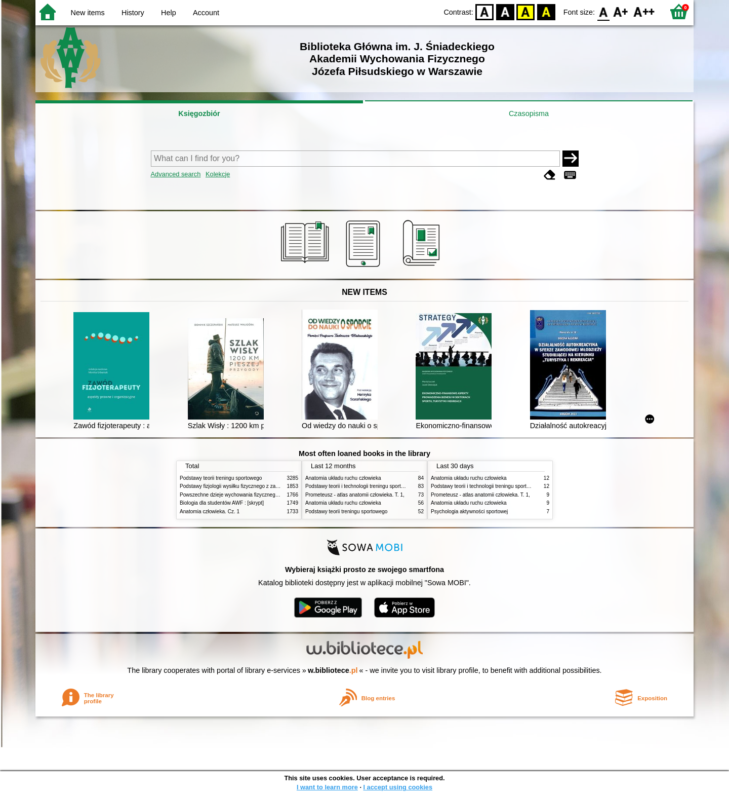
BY (546, 11)
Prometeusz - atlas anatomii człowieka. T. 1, (354, 495)
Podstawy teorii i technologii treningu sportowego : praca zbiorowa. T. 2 (385, 486)
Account (206, 13)
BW (505, 11)
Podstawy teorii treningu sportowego (221, 478)
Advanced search (176, 174)
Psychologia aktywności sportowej (469, 511)
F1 (621, 11)
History (133, 13)
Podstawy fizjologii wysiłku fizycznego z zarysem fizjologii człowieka (256, 486)
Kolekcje (218, 174)
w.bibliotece (333, 670)
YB (525, 11)
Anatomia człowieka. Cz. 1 (209, 511)
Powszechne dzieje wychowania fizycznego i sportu (238, 495)
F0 (603, 11)
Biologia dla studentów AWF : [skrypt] (222, 503)
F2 (644, 11)
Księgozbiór (199, 113)
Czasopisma (529, 113)
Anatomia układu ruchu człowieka (343, 478)
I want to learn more (327, 787)
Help (168, 13)
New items (88, 13)
